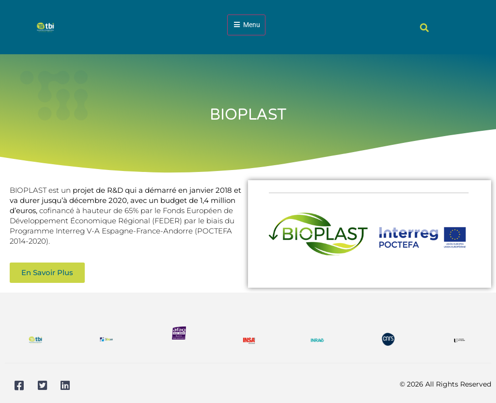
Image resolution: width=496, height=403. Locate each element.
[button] (425, 27)
